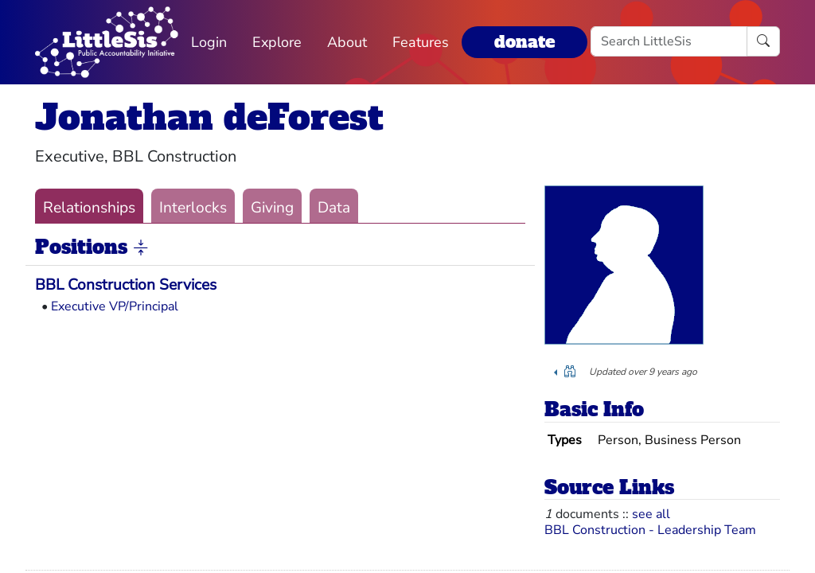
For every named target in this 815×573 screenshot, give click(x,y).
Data (334, 207)
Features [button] (420, 42)
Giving (272, 207)
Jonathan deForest (209, 117)
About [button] (347, 42)
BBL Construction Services (125, 285)
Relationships (89, 207)
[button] (141, 248)
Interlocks (193, 207)
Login (209, 42)
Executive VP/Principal (114, 306)
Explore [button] (277, 42)
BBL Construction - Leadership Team (650, 530)
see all (651, 514)
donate (524, 41)
